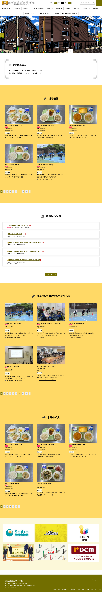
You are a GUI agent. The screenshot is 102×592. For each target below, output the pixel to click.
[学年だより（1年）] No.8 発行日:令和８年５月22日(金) (24, 260)
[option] (51, 34)
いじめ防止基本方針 (38, 8)
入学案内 (56, 13)
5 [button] (92, 51)
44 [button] (26, 192)
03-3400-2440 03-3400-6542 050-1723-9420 (21, 586)
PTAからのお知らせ (44, 13)
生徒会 (54, 380)
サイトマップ (93, 580)
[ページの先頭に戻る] (100, 590)
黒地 (62, 2)
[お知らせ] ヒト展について (14, 234)
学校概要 (17, 8)
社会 (43, 337)
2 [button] (85, 51)
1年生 (40, 179)
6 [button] (16, 192)
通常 (55, 2)
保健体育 (79, 337)
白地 (59, 2)
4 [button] (10, 192)
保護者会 (47, 380)
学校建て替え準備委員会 (69, 13)
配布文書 (95, 8)
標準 (69, 2)
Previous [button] (2, 35)
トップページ (7, 8)
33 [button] (26, 393)
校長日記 (59, 8)
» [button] (19, 507)
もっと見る (50, 274)
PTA (51, 380)
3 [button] (87, 51)
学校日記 (68, 8)
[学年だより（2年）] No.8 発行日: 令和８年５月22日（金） (25, 251)
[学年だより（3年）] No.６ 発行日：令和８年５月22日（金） (25, 242)
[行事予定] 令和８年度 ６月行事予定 (17, 225)
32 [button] (23, 393)
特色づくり (50, 8)
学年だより (86, 8)
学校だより (77, 8)
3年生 (46, 179)
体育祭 (50, 179)
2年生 (43, 179)
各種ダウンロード (30, 13)
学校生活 (25, 8)
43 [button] (23, 192)
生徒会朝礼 (19, 380)
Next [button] (100, 35)
